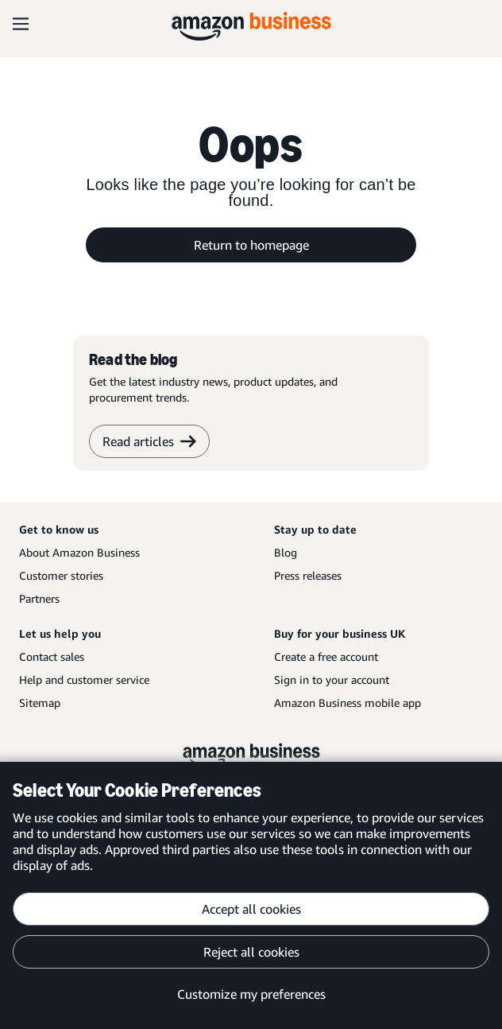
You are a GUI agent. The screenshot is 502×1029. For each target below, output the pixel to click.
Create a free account (326, 656)
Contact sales (51, 656)
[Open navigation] (20, 23)
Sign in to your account (331, 679)
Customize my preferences (251, 994)
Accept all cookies (251, 909)
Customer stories (61, 575)
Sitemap (39, 702)
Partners (39, 598)
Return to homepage (251, 245)
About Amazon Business (79, 552)
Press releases (308, 575)
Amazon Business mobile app (347, 702)
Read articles (149, 441)
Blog (285, 552)
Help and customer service (84, 679)
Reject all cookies (251, 952)
